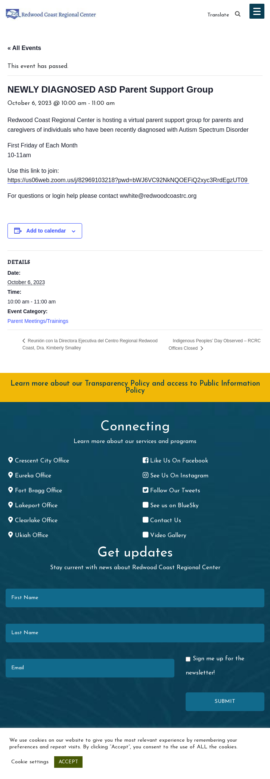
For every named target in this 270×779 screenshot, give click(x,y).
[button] (238, 14)
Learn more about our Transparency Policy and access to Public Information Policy (135, 387)
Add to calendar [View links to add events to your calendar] (46, 231)
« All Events (24, 48)
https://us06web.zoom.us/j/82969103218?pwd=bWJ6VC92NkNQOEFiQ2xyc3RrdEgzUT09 (128, 180)
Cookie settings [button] (30, 762)
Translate (218, 15)
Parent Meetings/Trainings (37, 321)
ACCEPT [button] (68, 762)
